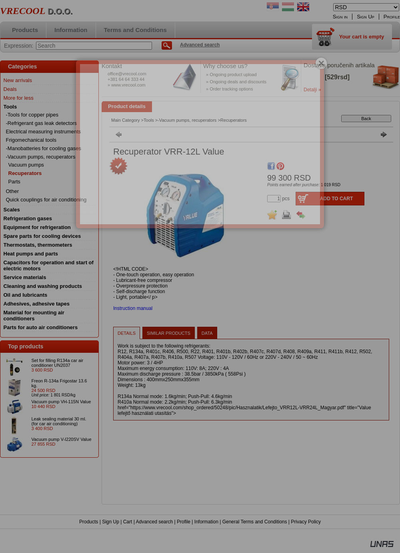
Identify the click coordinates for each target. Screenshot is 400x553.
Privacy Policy (306, 522)
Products (88, 522)
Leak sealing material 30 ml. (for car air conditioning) (59, 421)
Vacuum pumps (26, 165)
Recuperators (25, 173)
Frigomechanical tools (31, 140)
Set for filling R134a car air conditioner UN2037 (58, 363)
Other (12, 191)
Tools (149, 120)
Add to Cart (336, 198)
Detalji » (312, 90)
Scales (12, 210)
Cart (127, 522)
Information (206, 522)
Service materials (25, 277)
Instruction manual (132, 308)
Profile (183, 522)
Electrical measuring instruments (43, 132)
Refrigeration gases (28, 218)
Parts (14, 182)
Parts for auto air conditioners (41, 327)
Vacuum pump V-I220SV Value (62, 439)
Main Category (125, 120)
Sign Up (110, 522)
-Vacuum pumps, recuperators (187, 120)
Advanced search (154, 522)
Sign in (340, 17)
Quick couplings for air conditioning (46, 200)
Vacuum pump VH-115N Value (61, 401)
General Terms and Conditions (254, 522)
